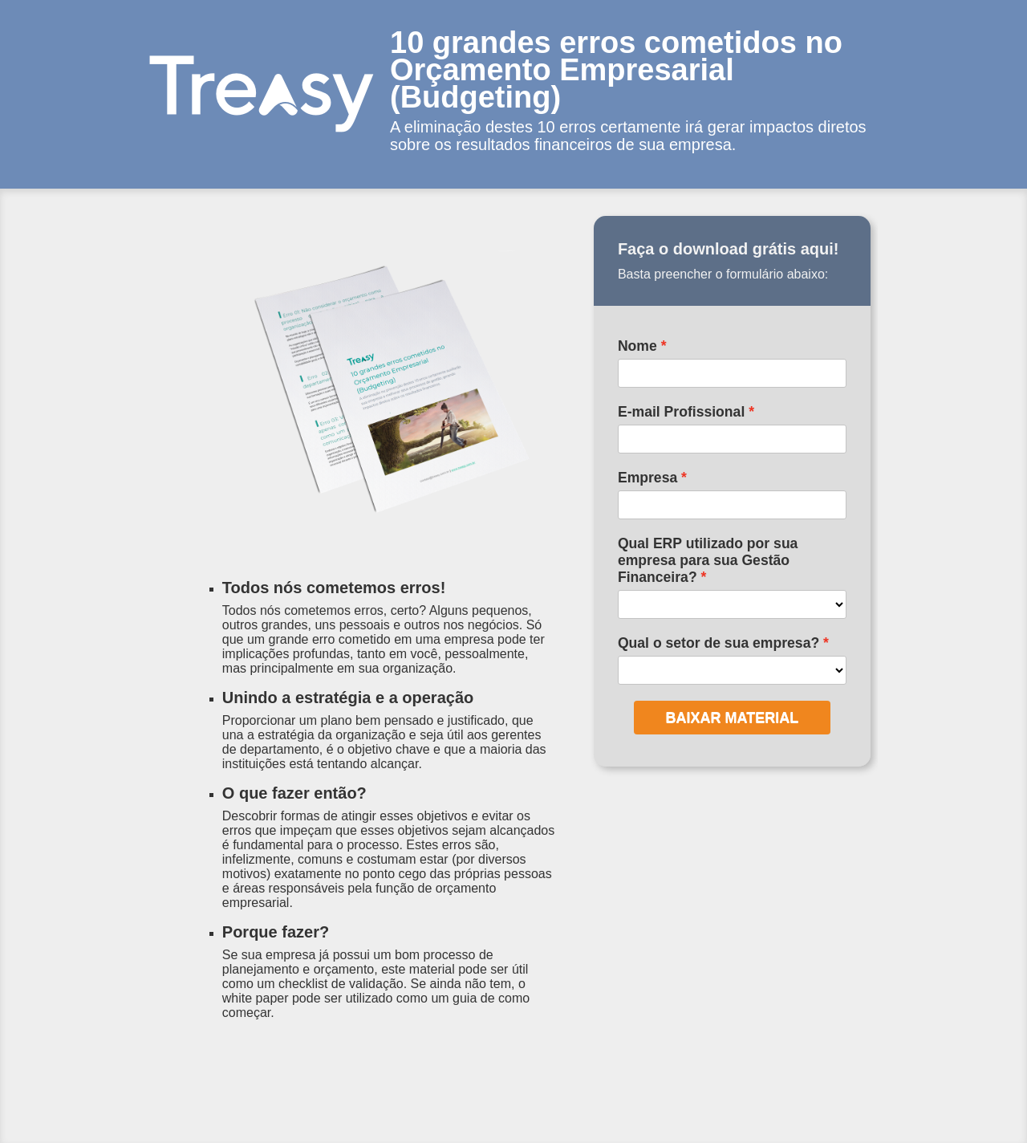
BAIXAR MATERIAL (732, 718)
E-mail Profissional (681, 412)
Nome (637, 346)
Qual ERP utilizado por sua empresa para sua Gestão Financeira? (708, 560)
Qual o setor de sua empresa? (718, 643)
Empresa (647, 478)
